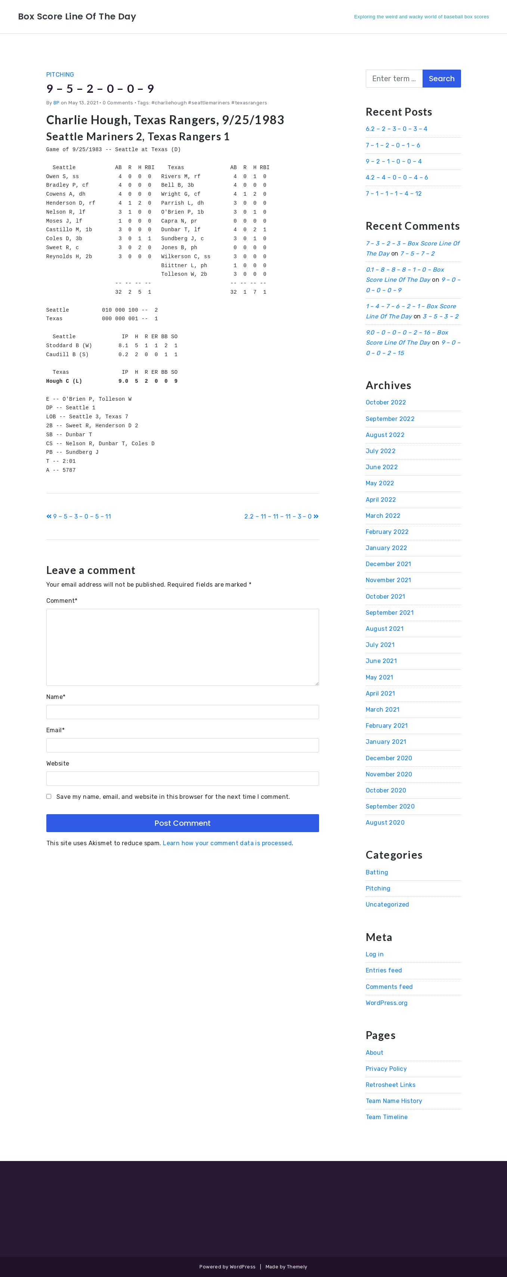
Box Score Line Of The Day (78, 16)
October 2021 (385, 596)
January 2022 (387, 548)
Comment (62, 600)
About (375, 1052)
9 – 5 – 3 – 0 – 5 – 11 (78, 516)
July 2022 (381, 451)
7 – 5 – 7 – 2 (417, 253)
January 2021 (386, 741)
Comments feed (389, 986)
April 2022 (381, 499)
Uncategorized (387, 904)
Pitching (60, 74)
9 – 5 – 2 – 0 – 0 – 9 (101, 88)
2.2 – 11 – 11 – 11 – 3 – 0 (281, 516)
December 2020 (389, 758)
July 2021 (380, 644)
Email (55, 730)
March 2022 (383, 515)
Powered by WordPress (228, 1267)
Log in (375, 954)
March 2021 (383, 709)
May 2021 (379, 677)
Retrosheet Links (390, 1084)
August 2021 (385, 628)
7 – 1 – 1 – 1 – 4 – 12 (394, 193)
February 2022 (387, 531)
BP (56, 102)
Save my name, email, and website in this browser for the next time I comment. (173, 796)
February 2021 (387, 725)
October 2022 (386, 402)
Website (57, 763)
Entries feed (384, 970)
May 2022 (380, 483)
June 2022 (382, 467)
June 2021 (381, 661)
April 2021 (380, 693)
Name (56, 696)
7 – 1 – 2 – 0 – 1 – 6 (393, 145)
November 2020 (389, 774)
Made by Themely (286, 1267)
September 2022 (390, 418)
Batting (377, 872)
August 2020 (385, 822)
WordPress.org (387, 1002)
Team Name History (394, 1101)
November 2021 (388, 580)
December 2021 (388, 564)
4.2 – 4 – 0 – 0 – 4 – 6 (397, 177)
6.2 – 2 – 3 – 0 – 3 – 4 (397, 128)
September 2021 (390, 612)
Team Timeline (387, 1117)
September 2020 (390, 806)
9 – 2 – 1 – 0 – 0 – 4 (394, 161)
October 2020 (386, 790)
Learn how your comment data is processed (227, 843)
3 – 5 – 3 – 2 (440, 316)
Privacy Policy (386, 1068)
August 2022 (385, 435)
